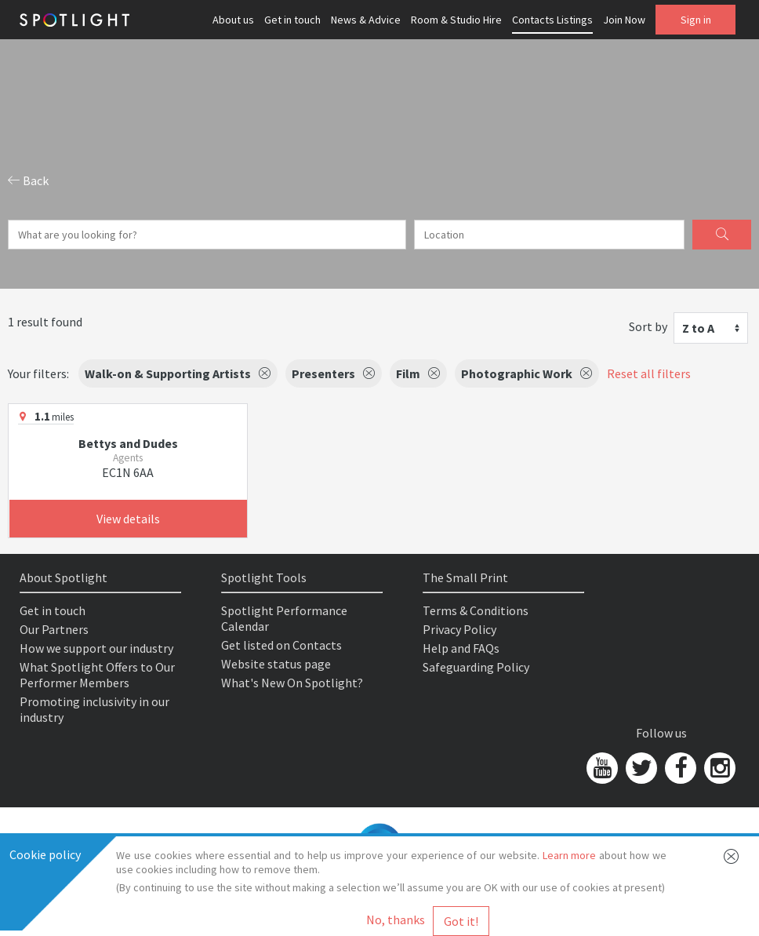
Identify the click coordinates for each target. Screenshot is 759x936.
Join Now (624, 20)
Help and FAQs (461, 648)
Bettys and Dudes (128, 443)
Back (28, 180)
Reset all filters (649, 373)
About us (233, 20)
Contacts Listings (552, 20)
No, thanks (395, 919)
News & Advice (366, 20)
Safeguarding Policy (476, 667)
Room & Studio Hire (456, 20)
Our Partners (54, 629)
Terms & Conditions (475, 610)
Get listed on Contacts (281, 645)
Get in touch (292, 20)
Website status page (276, 664)
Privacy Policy (459, 629)
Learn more (570, 855)
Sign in (696, 20)
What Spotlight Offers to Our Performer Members (97, 674)
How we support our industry (96, 648)
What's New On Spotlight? (292, 682)
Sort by (648, 326)
